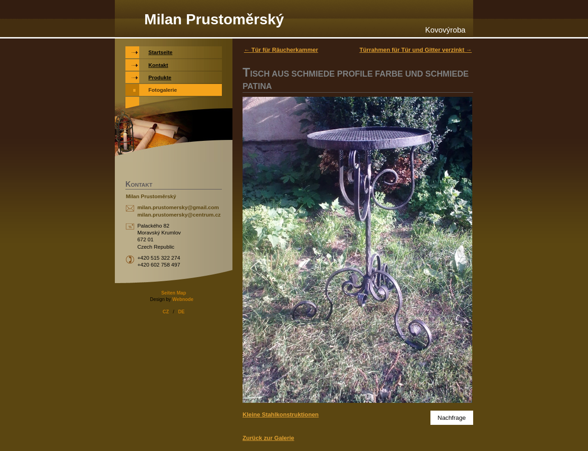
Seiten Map (173, 292)
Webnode (182, 299)
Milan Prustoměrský (214, 19)
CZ (166, 311)
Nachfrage (452, 417)
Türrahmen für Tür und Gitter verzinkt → (415, 49)
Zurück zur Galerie (268, 437)
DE (181, 311)
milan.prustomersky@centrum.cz (178, 214)
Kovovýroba (445, 30)
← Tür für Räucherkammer (281, 49)
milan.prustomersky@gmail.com (178, 207)
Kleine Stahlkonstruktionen (281, 414)
